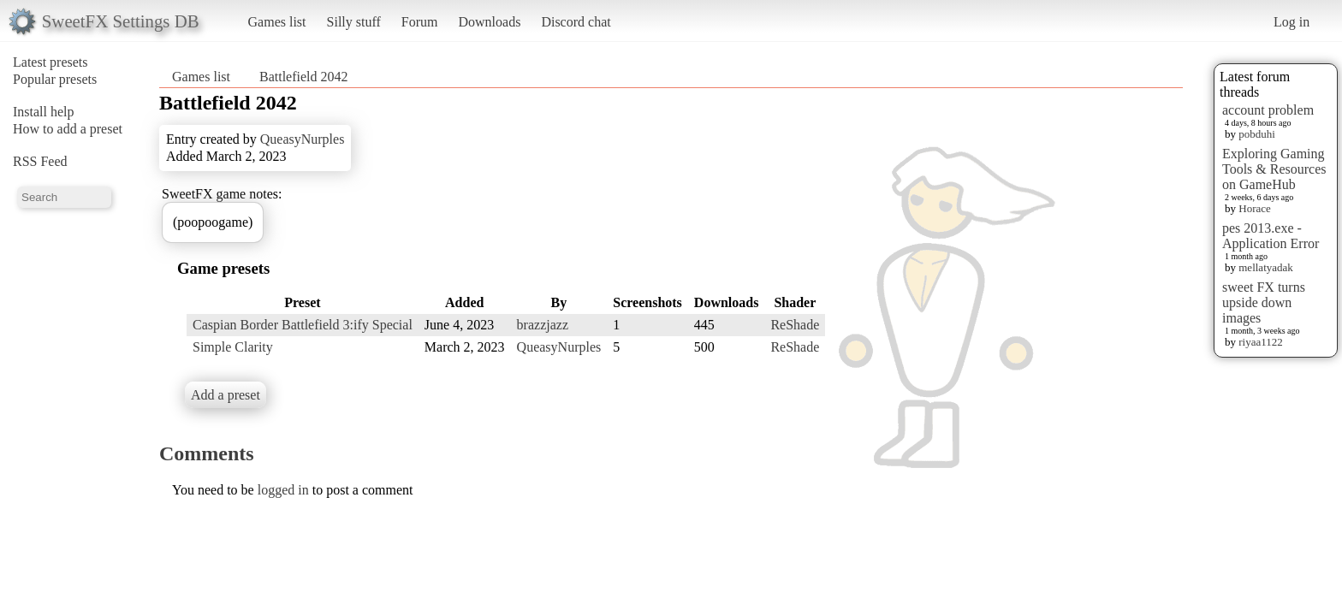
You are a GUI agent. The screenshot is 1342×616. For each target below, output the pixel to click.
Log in (1291, 22)
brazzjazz (542, 324)
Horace (1254, 208)
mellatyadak (1265, 267)
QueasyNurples (302, 139)
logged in (283, 490)
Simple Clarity (233, 347)
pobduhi (1256, 133)
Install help (43, 111)
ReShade (794, 324)
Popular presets (55, 79)
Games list (277, 22)
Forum (419, 22)
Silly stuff (354, 22)
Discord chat (575, 22)
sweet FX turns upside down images (1263, 302)
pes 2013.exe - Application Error (1270, 236)
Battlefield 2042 (303, 76)
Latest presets (50, 62)
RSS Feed (40, 161)
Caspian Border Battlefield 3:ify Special (303, 324)
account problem (1268, 110)
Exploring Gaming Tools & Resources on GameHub (1274, 169)
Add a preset (225, 395)
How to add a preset (67, 128)
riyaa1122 (1260, 341)
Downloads (489, 22)
